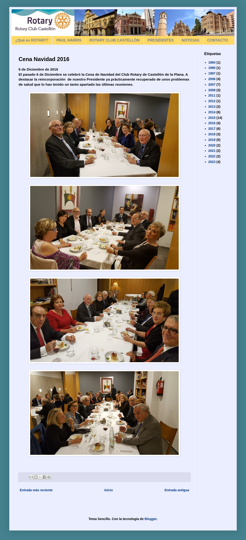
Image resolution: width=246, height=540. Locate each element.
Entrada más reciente (36, 490)
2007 (212, 84)
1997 (212, 73)
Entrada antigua (177, 490)
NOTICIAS (190, 40)
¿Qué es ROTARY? (32, 40)
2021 (212, 151)
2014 (212, 112)
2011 (212, 95)
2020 (212, 145)
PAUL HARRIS (68, 40)
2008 (212, 90)
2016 (212, 123)
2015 (212, 118)
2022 (212, 156)
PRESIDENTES (161, 40)
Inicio (108, 490)
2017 (212, 128)
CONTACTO (217, 40)
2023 (212, 162)
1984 (212, 62)
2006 (212, 79)
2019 (212, 140)
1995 (212, 68)
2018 (212, 134)
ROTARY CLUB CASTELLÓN (114, 40)
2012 (212, 101)
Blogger (151, 519)
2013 (212, 106)
